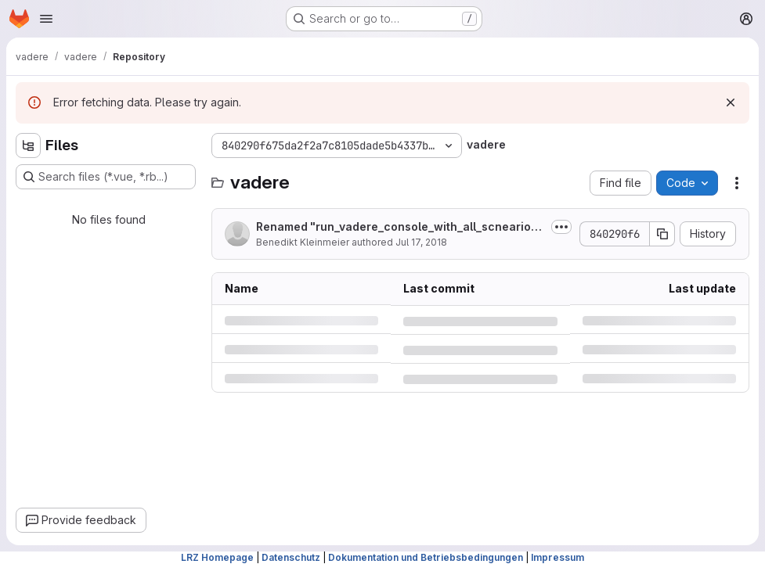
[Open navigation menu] (46, 18)
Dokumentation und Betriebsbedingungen (425, 557)
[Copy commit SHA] (662, 233)
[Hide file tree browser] (28, 145)
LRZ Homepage (217, 557)
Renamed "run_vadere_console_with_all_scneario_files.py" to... (400, 227)
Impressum (557, 557)
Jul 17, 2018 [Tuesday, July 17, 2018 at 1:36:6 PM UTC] (421, 242)
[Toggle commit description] (561, 227)
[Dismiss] (730, 102)
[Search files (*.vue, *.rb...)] (106, 176)
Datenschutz (291, 557)
